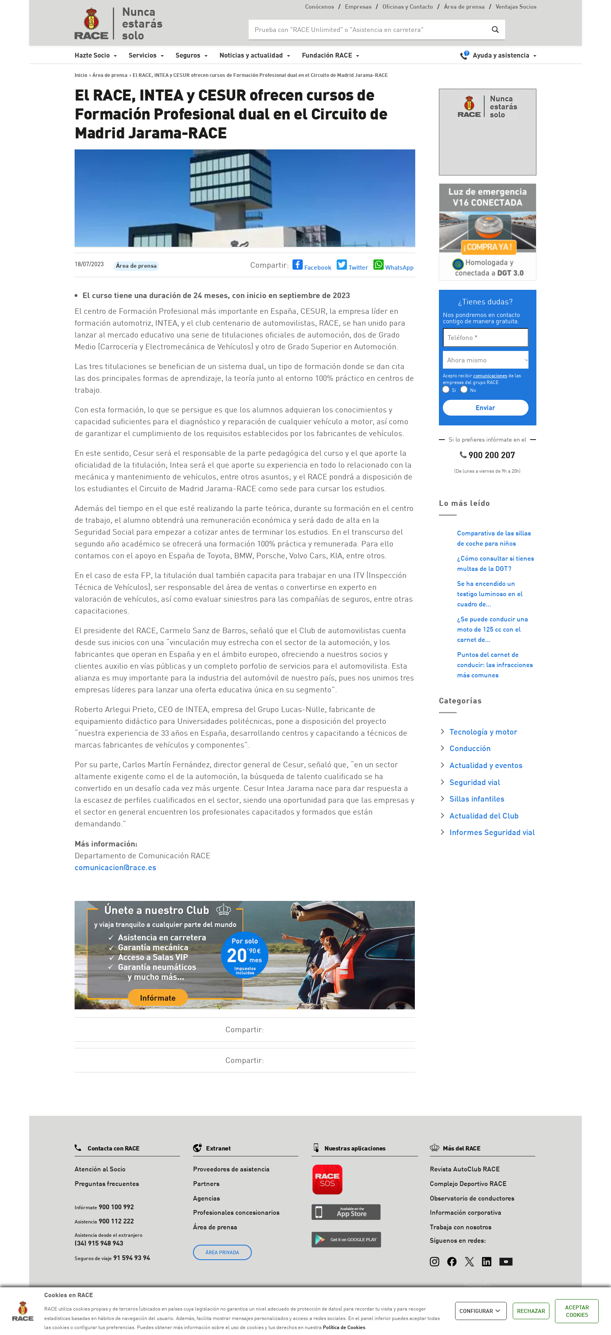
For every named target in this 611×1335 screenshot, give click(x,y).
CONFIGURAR (480, 1311)
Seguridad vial (475, 782)
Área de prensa (464, 7)
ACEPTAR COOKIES (577, 1311)
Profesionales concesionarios (236, 1212)
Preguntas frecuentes (107, 1183)
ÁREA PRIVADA (222, 1252)
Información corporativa (465, 1212)
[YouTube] (506, 1257)
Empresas (358, 7)
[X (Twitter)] (469, 1257)
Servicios (143, 55)
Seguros (188, 55)
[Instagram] (434, 1257)
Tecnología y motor (483, 731)
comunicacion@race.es (115, 867)
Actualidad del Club (484, 815)
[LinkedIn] (486, 1257)
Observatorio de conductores (472, 1198)
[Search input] (369, 29)
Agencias (206, 1198)
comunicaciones (490, 375)
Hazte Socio (92, 55)
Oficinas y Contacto (407, 7)
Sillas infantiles (477, 798)
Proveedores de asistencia (231, 1169)
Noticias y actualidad (251, 55)
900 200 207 (492, 454)
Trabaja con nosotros (460, 1227)
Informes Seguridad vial (492, 832)
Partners (206, 1183)
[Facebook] (452, 1257)
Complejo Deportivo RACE (468, 1183)
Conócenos (319, 7)
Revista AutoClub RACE (465, 1169)
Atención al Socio (100, 1169)
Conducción (470, 748)
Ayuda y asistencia (501, 55)
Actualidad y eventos (486, 765)
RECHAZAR (531, 1310)
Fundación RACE (327, 55)
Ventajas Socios (516, 7)
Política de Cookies (344, 1327)
